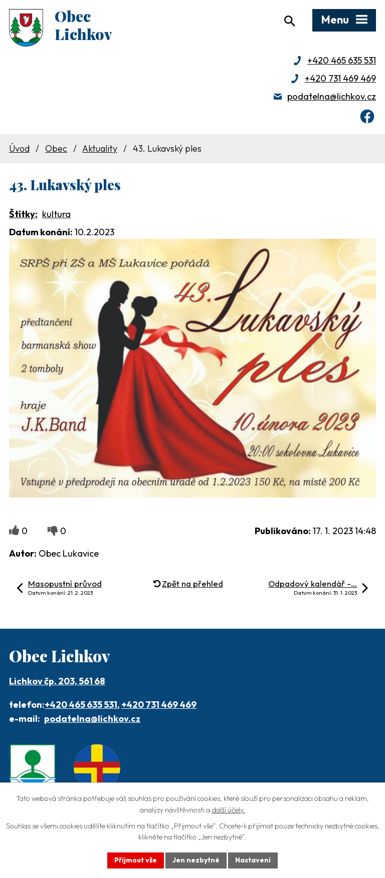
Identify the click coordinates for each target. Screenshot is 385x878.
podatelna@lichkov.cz (331, 96)
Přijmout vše (135, 859)
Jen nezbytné (196, 859)
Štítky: (23, 214)
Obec (56, 148)
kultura (56, 214)
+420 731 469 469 (340, 78)
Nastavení (253, 859)
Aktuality (99, 148)
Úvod (19, 148)
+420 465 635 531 (341, 60)
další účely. (228, 809)
